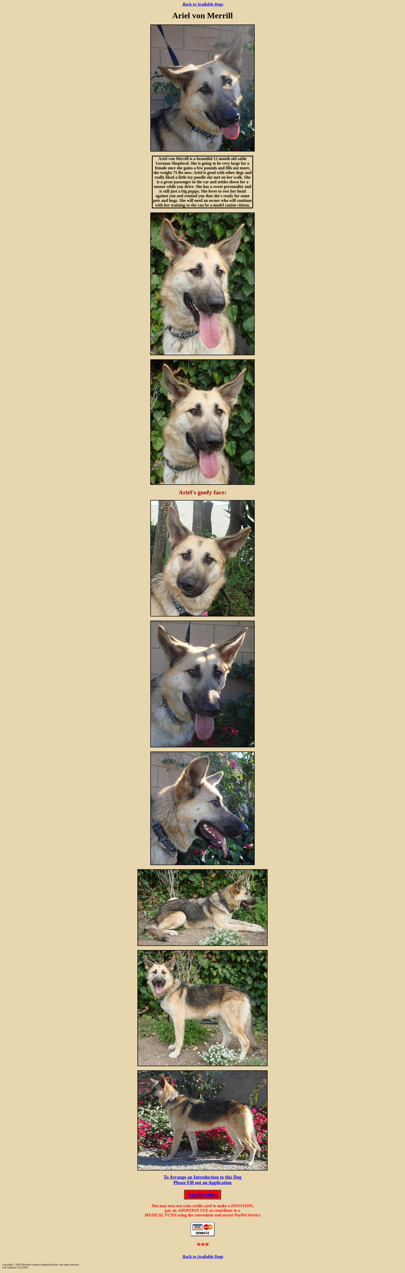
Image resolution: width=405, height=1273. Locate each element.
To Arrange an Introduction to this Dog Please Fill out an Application (202, 1180)
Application (202, 1194)
